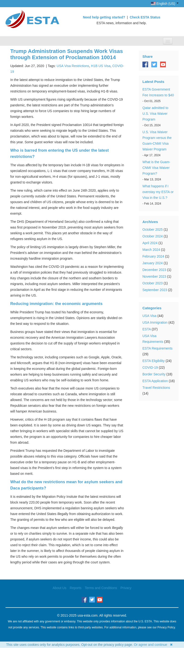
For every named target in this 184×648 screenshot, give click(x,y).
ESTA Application (155, 381)
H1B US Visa (100, 66)
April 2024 (149, 243)
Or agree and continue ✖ (153, 645)
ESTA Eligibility (153, 361)
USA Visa (149, 316)
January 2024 (152, 263)
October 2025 (152, 229)
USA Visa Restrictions (73, 66)
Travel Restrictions (156, 388)
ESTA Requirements (157, 348)
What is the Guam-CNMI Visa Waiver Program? (156, 167)
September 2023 (154, 290)
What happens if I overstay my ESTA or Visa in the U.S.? (157, 192)
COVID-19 (150, 367)
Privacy (125, 588)
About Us (59, 588)
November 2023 (154, 276)
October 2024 (152, 236)
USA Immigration (155, 322)
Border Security (153, 374)
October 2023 (152, 283)
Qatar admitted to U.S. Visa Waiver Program (155, 113)
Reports (75, 588)
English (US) (165, 4)
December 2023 (154, 270)
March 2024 (151, 250)
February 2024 (153, 256)
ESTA (146, 329)
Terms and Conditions (101, 588)
